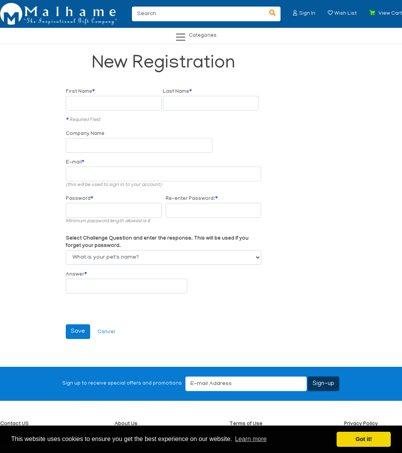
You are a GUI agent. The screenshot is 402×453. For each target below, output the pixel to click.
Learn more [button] (251, 439)
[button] (295, 12)
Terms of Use (245, 424)
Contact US (14, 424)
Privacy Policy (361, 424)
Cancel (106, 332)
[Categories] (199, 34)
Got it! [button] (364, 439)
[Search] (198, 14)
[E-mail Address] (246, 383)
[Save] (78, 331)
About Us (126, 424)
